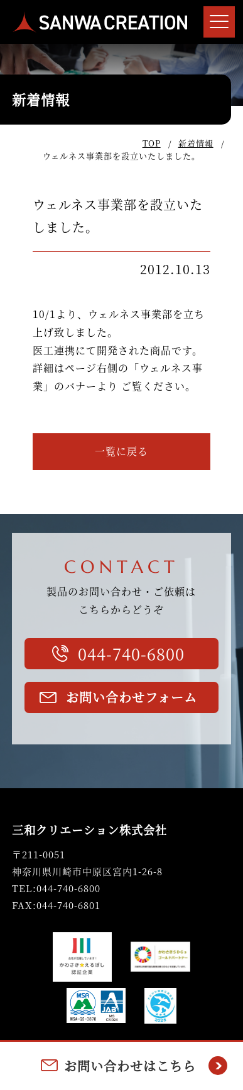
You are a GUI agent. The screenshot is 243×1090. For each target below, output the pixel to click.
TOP (152, 143)
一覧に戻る (121, 451)
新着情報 (195, 143)
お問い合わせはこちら (130, 1066)
